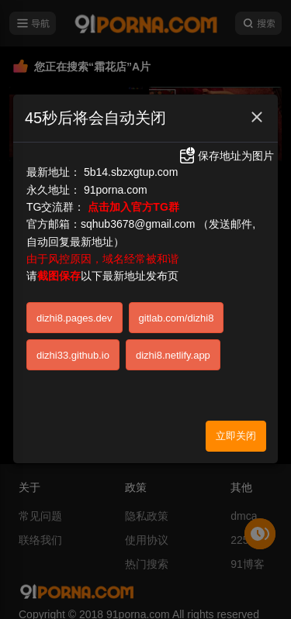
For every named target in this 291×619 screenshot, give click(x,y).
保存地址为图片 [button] (226, 155)
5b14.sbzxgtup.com (131, 172)
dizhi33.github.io (72, 355)
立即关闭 (236, 436)
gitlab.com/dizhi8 (176, 318)
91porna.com (115, 190)
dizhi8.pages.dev (74, 318)
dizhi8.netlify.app (173, 355)
